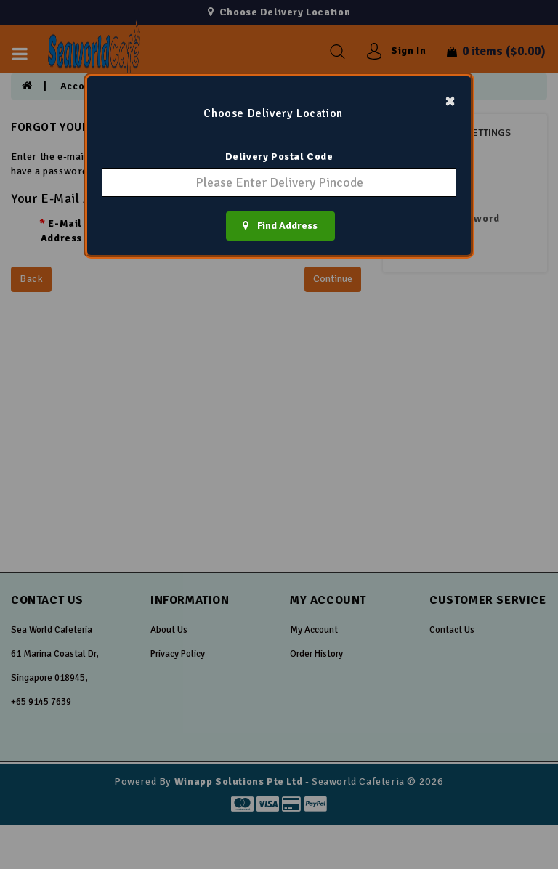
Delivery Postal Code (279, 156)
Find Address (280, 225)
